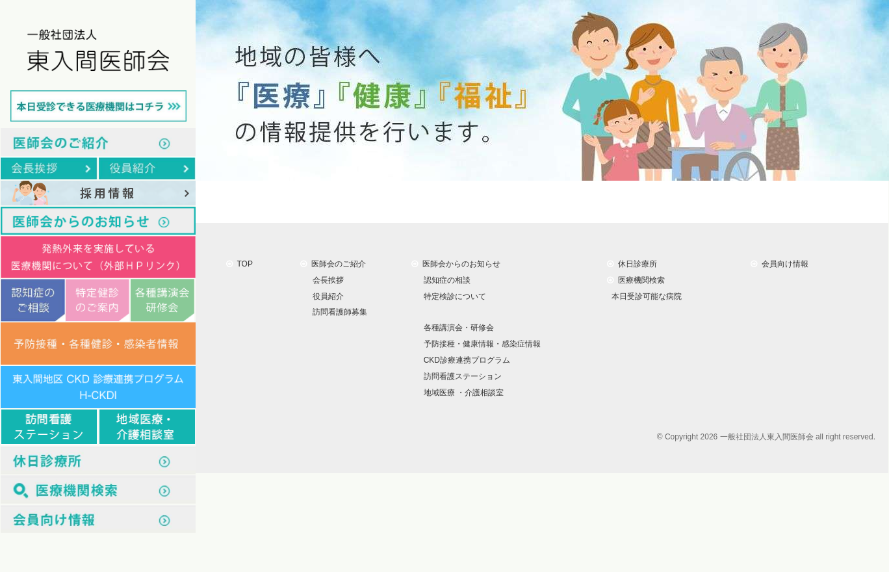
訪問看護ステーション (460, 376)
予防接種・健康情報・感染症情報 (480, 343)
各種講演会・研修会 (456, 327)
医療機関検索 (636, 280)
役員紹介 (326, 295)
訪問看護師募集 (337, 312)
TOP (239, 263)
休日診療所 (632, 263)
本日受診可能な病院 (644, 295)
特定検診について (452, 295)
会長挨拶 (326, 280)
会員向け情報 (779, 263)
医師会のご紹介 (333, 263)
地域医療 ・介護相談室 (461, 392)
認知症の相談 (444, 280)
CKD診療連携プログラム (464, 360)
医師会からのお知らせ (455, 263)
